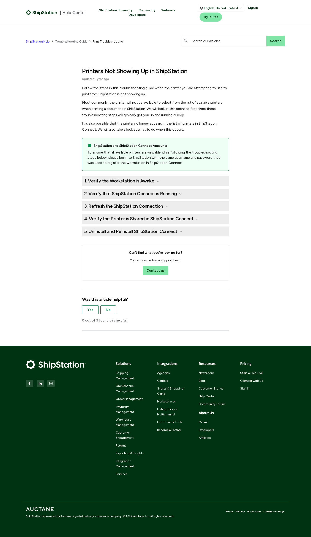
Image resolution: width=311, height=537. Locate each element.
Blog (202, 381)
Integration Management (125, 463)
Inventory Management (125, 409)
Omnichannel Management (125, 388)
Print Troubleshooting (108, 41)
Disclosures (254, 511)
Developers (137, 15)
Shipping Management (125, 375)
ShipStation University (116, 10)
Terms (229, 511)
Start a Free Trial (251, 373)
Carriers (162, 381)
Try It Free (210, 17)
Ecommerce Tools (169, 422)
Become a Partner (169, 430)
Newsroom (206, 373)
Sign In (253, 8)
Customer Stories (211, 388)
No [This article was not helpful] (108, 310)
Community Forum (212, 404)
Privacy (240, 511)
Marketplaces (166, 401)
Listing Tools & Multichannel (167, 411)
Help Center (207, 396)
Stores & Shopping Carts (170, 391)
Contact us (155, 270)
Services (121, 474)
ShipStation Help (38, 41)
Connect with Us (251, 381)
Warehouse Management (125, 422)
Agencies (163, 373)
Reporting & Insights (130, 453)
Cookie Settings (273, 511)
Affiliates (205, 438)
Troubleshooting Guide (71, 41)
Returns (121, 445)
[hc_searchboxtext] (223, 41)
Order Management (129, 399)
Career (203, 422)
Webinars (168, 10)
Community (147, 10)
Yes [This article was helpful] (90, 310)
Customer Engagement (125, 435)
